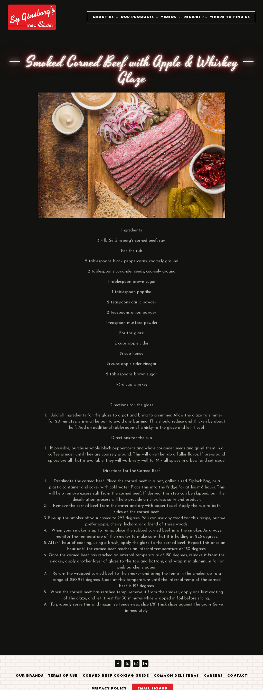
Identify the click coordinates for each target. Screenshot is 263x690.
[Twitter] (127, 663)
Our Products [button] (137, 17)
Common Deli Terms (176, 675)
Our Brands (29, 675)
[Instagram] (136, 663)
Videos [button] (168, 17)
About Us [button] (103, 17)
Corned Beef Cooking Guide (116, 675)
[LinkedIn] (145, 663)
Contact (237, 675)
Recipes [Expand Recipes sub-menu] (194, 16)
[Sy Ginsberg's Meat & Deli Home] (32, 17)
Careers (213, 675)
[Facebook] (118, 663)
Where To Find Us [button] (230, 17)
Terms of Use (63, 675)
